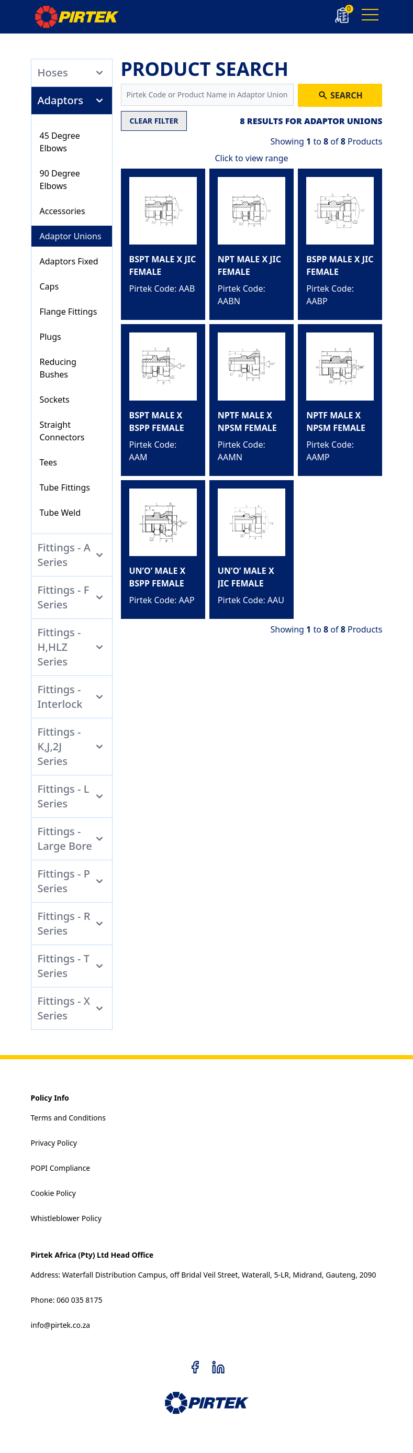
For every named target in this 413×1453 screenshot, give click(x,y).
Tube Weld (60, 512)
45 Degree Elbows (60, 142)
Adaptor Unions (71, 236)
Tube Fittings (65, 487)
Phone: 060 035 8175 (67, 1300)
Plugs (50, 336)
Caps (49, 286)
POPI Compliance (61, 1168)
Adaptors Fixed (69, 261)
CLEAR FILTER (154, 121)
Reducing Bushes (58, 368)
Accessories (62, 211)
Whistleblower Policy (66, 1218)
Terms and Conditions (68, 1118)
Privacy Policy (54, 1143)
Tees (49, 462)
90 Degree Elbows (60, 180)
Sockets (55, 399)
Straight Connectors (62, 431)
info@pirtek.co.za (61, 1325)
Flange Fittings (68, 311)
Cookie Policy (53, 1193)
